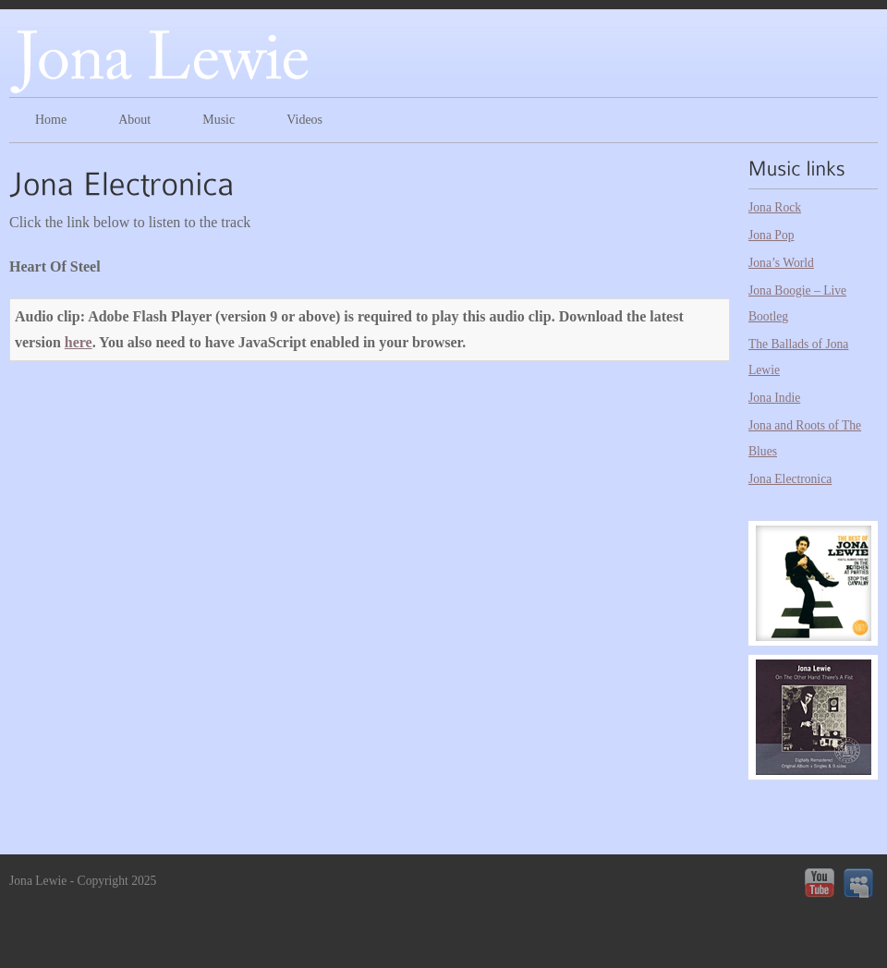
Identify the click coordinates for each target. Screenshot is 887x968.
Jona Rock (774, 207)
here (78, 342)
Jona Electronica (790, 479)
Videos (304, 120)
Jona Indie (774, 398)
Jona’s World (781, 263)
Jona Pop (771, 235)
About (134, 120)
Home (51, 120)
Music (218, 120)
